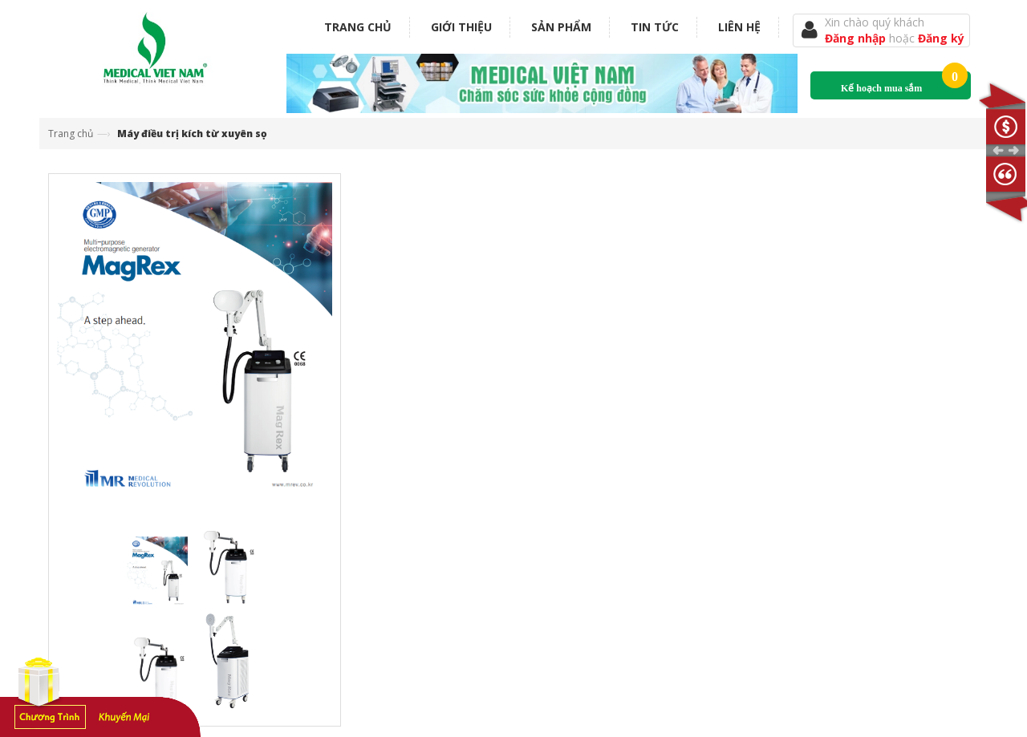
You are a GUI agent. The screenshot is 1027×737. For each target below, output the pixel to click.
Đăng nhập (857, 38)
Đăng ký (941, 38)
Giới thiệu (461, 26)
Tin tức (655, 26)
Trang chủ (358, 26)
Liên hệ (739, 26)
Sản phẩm (561, 26)
